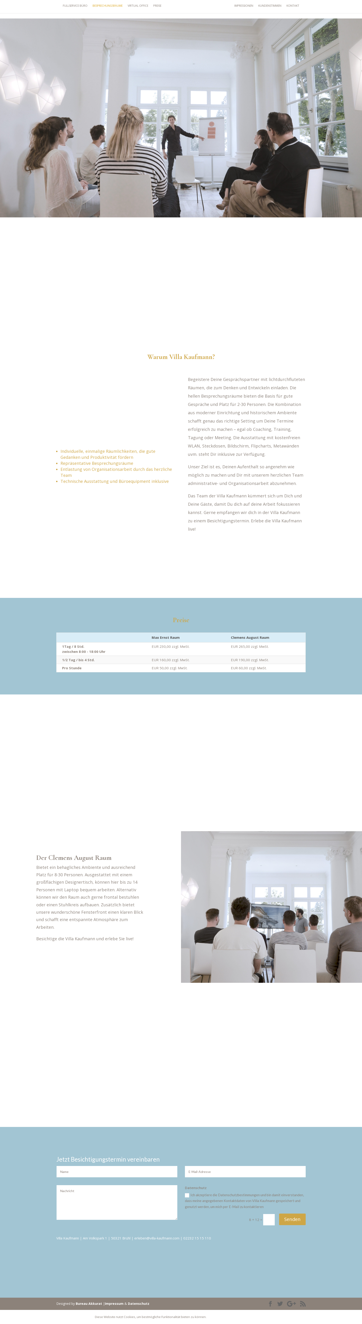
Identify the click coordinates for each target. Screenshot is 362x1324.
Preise (151, 8)
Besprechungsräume (101, 8)
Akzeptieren (220, 1317)
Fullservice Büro (69, 8)
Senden (292, 1219)
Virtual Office (131, 8)
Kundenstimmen (276, 8)
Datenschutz (138, 1303)
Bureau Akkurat (89, 1303)
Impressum (114, 1303)
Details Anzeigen (251, 1317)
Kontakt (299, 8)
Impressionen (250, 8)
